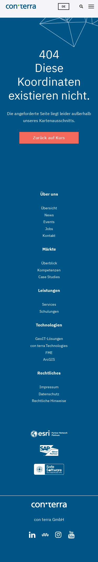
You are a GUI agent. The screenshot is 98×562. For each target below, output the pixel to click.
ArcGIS (49, 359)
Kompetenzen (49, 270)
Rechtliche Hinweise (49, 400)
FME (49, 352)
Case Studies (49, 277)
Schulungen (49, 311)
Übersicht (49, 208)
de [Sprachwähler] (64, 6)
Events (49, 221)
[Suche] (80, 7)
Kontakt (49, 235)
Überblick (49, 263)
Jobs (49, 228)
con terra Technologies (49, 345)
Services (49, 304)
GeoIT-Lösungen (49, 338)
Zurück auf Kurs (49, 137)
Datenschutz (49, 394)
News (49, 215)
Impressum (49, 387)
